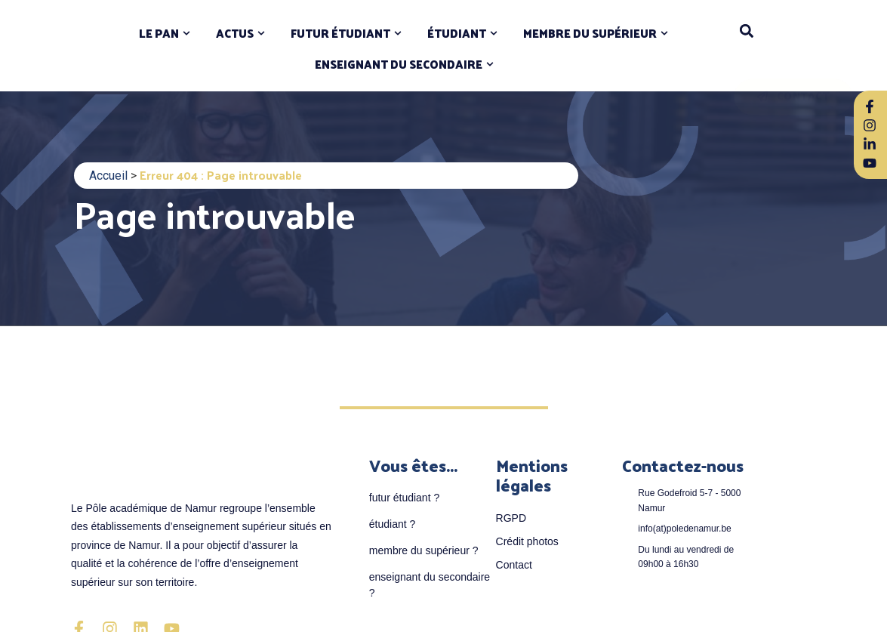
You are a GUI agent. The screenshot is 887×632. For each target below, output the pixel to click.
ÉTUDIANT (456, 33)
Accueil (108, 175)
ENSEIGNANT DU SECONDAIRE (398, 64)
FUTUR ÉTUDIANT (340, 33)
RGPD (511, 518)
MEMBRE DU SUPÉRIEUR (590, 33)
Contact (514, 565)
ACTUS (235, 33)
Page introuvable (215, 213)
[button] (746, 30)
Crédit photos (527, 541)
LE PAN (159, 33)
